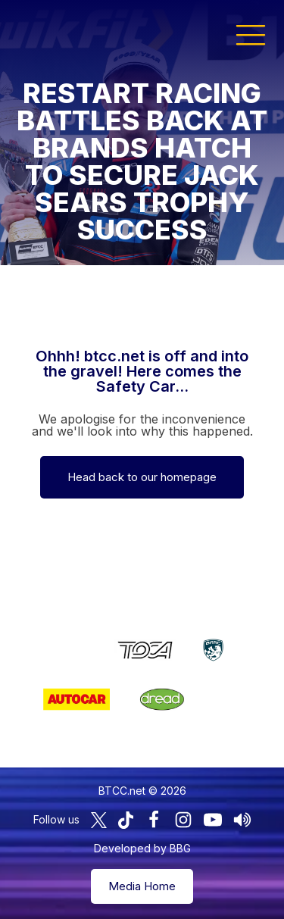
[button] (251, 34)
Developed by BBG (142, 848)
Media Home (142, 886)
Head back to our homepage (142, 477)
